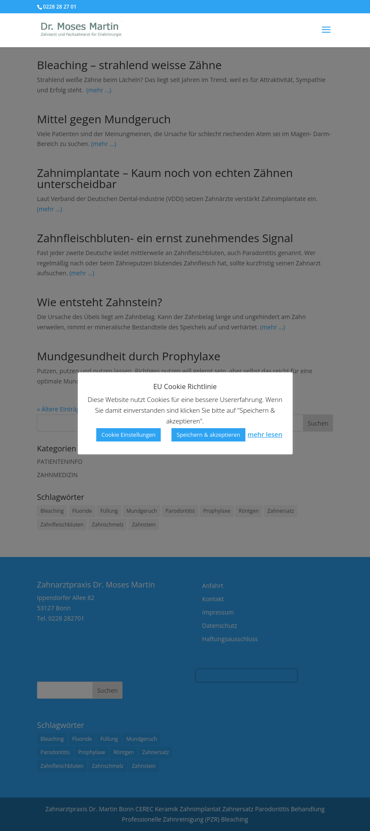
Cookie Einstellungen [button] (128, 434)
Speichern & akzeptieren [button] (208, 434)
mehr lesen (265, 434)
